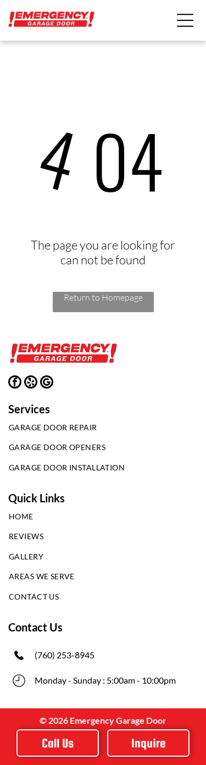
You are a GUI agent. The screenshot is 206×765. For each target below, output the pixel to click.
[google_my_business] (46, 383)
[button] (185, 20)
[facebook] (14, 383)
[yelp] (30, 383)
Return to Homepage (103, 297)
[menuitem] (103, 430)
